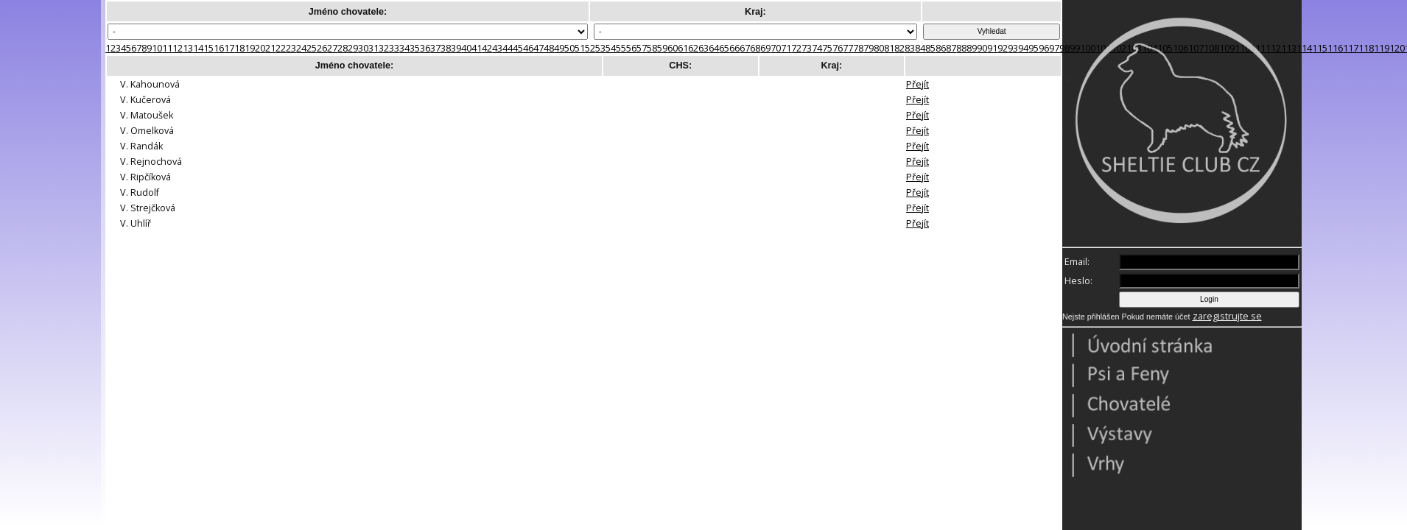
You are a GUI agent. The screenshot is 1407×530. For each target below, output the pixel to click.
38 (446, 48)
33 (394, 48)
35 (415, 48)
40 (466, 48)
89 (971, 48)
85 (930, 48)
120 (1397, 48)
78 (858, 48)
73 (806, 48)
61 (683, 48)
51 (580, 48)
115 (1319, 48)
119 (1381, 48)
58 (652, 48)
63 (703, 48)
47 (538, 48)
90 (982, 48)
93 (1013, 48)
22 (281, 48)
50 (569, 48)
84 (920, 48)
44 (507, 48)
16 (219, 48)
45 (518, 48)
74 (817, 48)
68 (755, 48)
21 (270, 48)
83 (910, 48)
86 (941, 48)
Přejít (917, 84)
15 (208, 48)
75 (827, 48)
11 (167, 48)
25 (311, 48)
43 (497, 48)
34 (404, 48)
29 (353, 48)
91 (992, 48)
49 (559, 48)
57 (641, 48)
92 (1002, 48)
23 (291, 48)
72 (796, 48)
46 (528, 48)
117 (1350, 48)
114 (1304, 48)
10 (157, 48)
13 (188, 48)
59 (662, 48)
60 (672, 48)
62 (693, 48)
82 (899, 48)
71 (786, 48)
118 (1366, 48)
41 (476, 48)
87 (951, 48)
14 (198, 48)
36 (425, 48)
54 (611, 48)
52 (590, 48)
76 (837, 48)
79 (868, 48)
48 (549, 48)
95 (1033, 48)
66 (734, 48)
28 (342, 48)
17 (229, 48)
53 (600, 48)
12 (177, 48)
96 (1044, 48)
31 (373, 48)
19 (250, 48)
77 (848, 48)
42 (487, 48)
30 (363, 48)
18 (239, 48)
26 (322, 48)
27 (332, 48)
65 (724, 48)
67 (745, 48)
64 (714, 48)
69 (765, 48)
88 (961, 48)
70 (776, 48)
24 (301, 48)
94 (1023, 48)
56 (631, 48)
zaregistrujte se (1227, 316)
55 (621, 48)
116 (1335, 48)
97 (1054, 48)
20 (260, 48)
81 (889, 48)
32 (384, 48)
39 (456, 48)
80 (879, 48)
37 (435, 48)
